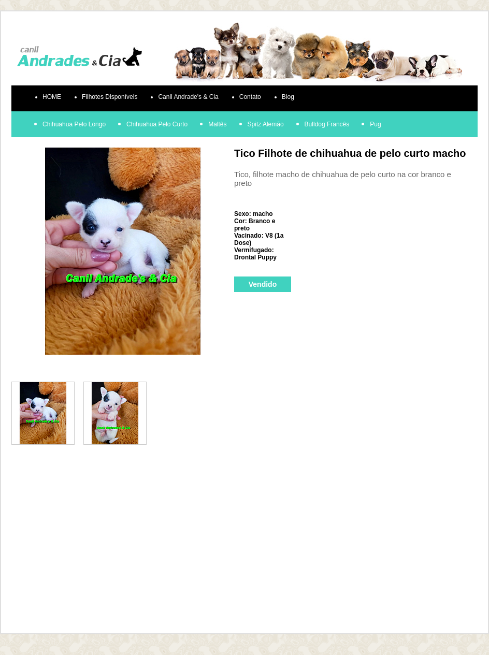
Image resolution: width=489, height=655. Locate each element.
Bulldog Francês (327, 124)
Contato (250, 96)
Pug (375, 124)
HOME (51, 96)
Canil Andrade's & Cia (188, 96)
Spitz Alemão (266, 124)
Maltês (217, 124)
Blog (288, 96)
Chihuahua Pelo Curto (157, 124)
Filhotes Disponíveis (109, 96)
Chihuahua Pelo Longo (74, 124)
